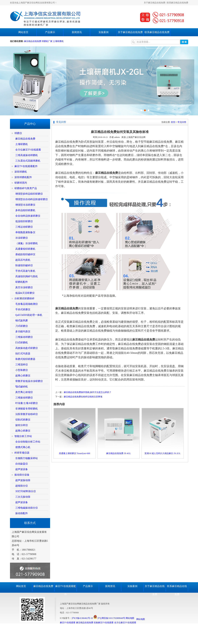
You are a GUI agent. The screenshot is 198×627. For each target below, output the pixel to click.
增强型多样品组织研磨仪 (29, 193)
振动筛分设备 (21, 474)
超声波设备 (21, 469)
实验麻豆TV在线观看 (104, 622)
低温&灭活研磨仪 (25, 293)
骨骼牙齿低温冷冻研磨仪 (29, 381)
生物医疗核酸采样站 (26, 458)
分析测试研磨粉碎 (24, 298)
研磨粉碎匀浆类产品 (25, 188)
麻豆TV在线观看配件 (26, 166)
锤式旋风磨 (21, 320)
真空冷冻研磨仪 (24, 287)
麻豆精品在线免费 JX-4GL (118, 453)
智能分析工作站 (23, 436)
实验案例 (104, 32)
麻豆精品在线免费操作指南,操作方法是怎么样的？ (87, 392)
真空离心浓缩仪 (24, 392)
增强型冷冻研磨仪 (25, 204)
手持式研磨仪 (22, 309)
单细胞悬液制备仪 (25, 232)
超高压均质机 (22, 260)
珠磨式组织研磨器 (25, 359)
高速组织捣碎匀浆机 (26, 276)
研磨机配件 (21, 282)
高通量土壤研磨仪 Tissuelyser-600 (74, 453)
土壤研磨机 (58, 41)
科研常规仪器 (21, 452)
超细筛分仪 (21, 485)
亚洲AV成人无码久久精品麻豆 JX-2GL (163, 453)
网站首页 (23, 32)
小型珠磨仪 (21, 370)
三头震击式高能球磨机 (27, 160)
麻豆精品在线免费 (33, 41)
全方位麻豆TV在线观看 (28, 149)
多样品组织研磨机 (25, 210)
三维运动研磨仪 (24, 227)
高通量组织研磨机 (25, 249)
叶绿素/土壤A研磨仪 (26, 403)
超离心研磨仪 (22, 375)
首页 (173, 122)
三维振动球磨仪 (24, 337)
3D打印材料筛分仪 (25, 491)
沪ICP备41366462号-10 (82, 618)
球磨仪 (18, 133)
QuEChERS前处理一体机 (28, 315)
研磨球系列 (20, 182)
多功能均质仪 (22, 331)
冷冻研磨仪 (21, 238)
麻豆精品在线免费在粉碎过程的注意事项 (83, 396)
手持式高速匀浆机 (25, 271)
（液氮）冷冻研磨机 (26, 243)
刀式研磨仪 (21, 326)
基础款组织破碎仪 (25, 254)
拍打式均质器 (22, 353)
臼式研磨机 (21, 342)
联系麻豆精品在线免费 (177, 2)
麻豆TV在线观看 (68, 622)
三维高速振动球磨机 (26, 155)
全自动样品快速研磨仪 (27, 216)
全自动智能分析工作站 (27, 441)
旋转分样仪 (21, 425)
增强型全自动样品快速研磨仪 (31, 199)
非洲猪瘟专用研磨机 (26, 408)
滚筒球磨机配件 (23, 177)
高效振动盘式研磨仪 (26, 348)
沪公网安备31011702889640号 (109, 618)
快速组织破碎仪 (24, 265)
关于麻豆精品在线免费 (154, 2)
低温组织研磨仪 (24, 221)
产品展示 (50, 32)
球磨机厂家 (47, 41)
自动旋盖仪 (21, 463)
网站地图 (130, 618)
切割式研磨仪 (22, 419)
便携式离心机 (22, 447)
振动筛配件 (21, 513)
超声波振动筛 (22, 480)
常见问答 (182, 122)
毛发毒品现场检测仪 (26, 304)
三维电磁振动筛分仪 (26, 508)
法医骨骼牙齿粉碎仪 (26, 414)
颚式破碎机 (21, 386)
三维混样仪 (21, 364)
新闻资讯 (77, 32)
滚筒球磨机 (20, 171)
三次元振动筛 (22, 496)
